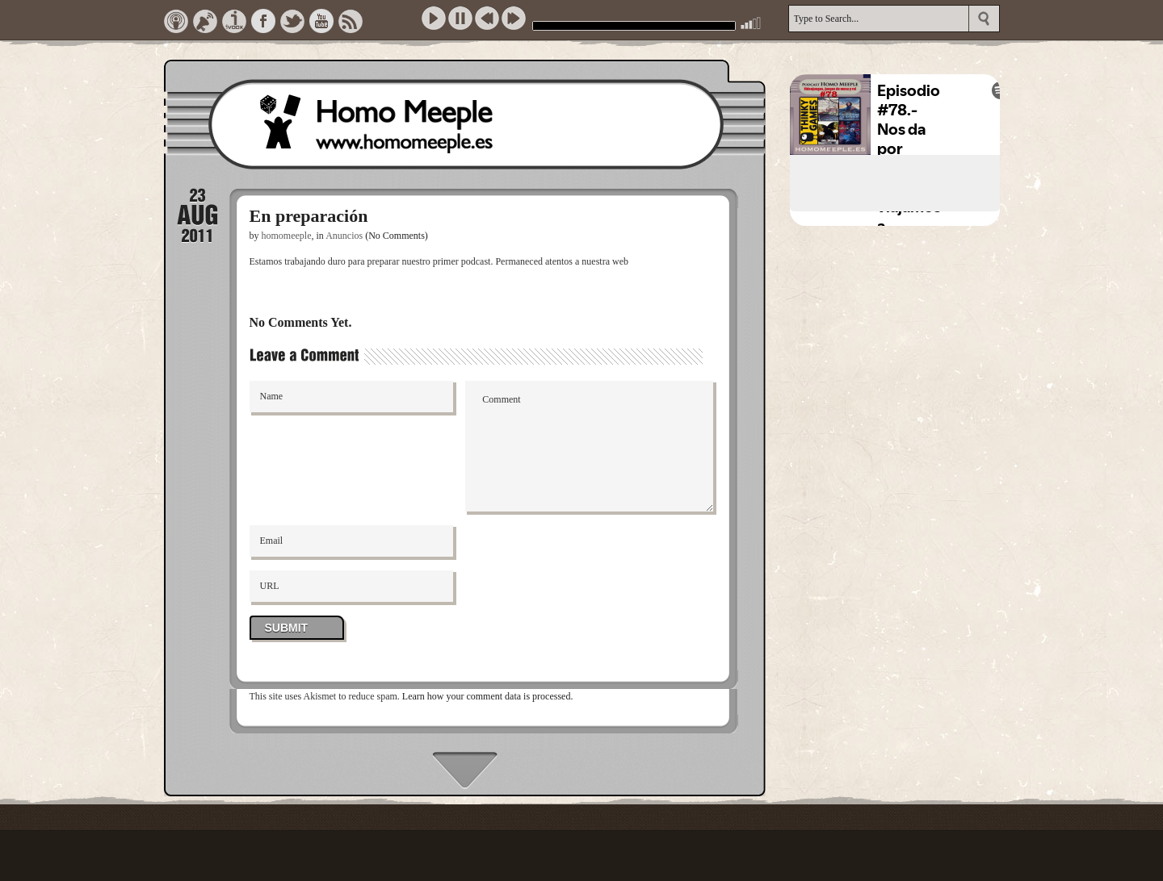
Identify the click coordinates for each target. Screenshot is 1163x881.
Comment (589, 446)
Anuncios (344, 235)
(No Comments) (396, 235)
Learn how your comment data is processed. (487, 696)
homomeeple (287, 235)
